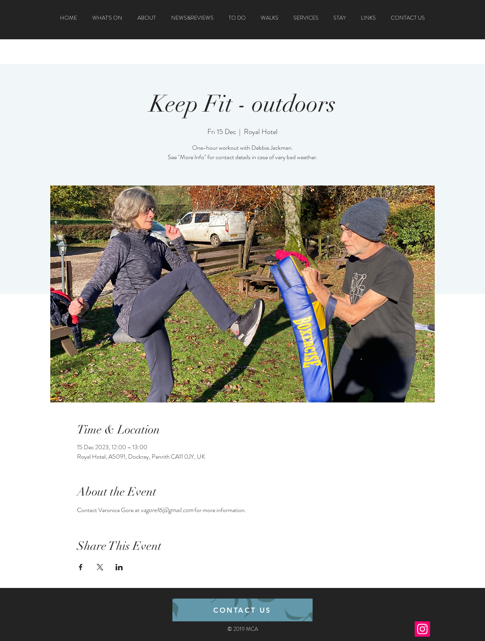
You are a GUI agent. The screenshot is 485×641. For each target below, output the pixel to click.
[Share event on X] (100, 567)
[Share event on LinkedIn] (119, 567)
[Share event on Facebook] (80, 567)
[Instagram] (422, 629)
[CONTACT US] (242, 610)
